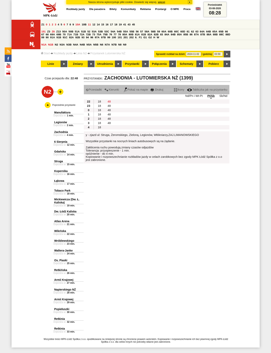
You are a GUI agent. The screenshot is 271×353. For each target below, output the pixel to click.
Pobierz (213, 63)
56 (137, 31)
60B (170, 31)
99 (108, 37)
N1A (44, 44)
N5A (89, 44)
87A (196, 34)
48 (109, 101)
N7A (107, 44)
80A (124, 34)
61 (188, 31)
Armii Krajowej (63, 279)
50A (64, 31)
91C (65, 37)
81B (143, 34)
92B (77, 37)
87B (202, 34)
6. (136, 37)
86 (191, 34)
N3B (69, 44)
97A (97, 37)
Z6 (53, 31)
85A (179, 34)
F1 (140, 37)
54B (119, 31)
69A (52, 34)
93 (82, 37)
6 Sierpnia (60, 141)
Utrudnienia (105, 63)
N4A (75, 44)
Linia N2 (81, 53)
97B (103, 37)
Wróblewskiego (64, 240)
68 (47, 34)
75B (105, 34)
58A (147, 31)
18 (115, 24)
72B (88, 34)
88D (227, 34)
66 (226, 31)
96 (91, 37)
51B (83, 31)
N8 (120, 44)
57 (141, 31)
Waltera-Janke (63, 250)
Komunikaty (128, 9)
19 (120, 24)
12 (93, 24)
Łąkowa (59, 180)
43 (129, 24)
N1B (50, 44)
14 (98, 24)
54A (113, 31)
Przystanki (132, 63)
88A (209, 34)
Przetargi (160, 9)
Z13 (58, 31)
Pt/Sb (211, 95)
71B (75, 34)
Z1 (43, 24)
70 (64, 34)
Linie (50, 63)
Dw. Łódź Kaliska (65, 211)
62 (192, 31)
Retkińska (60, 270)
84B (173, 34)
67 (42, 34)
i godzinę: (207, 54)
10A (77, 24)
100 (114, 37)
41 (124, 24)
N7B (114, 44)
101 (120, 37)
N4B (82, 44)
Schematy (186, 63)
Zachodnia (61, 132)
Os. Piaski (60, 260)
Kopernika (61, 171)
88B (215, 34)
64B (208, 31)
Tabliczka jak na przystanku (207, 89)
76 (110, 34)
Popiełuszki (61, 309)
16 (107, 24)
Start (45, 53)
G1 (145, 37)
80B (131, 34)
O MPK (175, 9)
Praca (187, 9)
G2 (150, 37)
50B (71, 31)
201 (125, 37)
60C (176, 31)
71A (69, 34)
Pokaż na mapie (136, 89)
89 (42, 37)
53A (94, 31)
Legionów (60, 122)
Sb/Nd (223, 95)
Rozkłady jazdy (63, 53)
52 (88, 31)
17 (111, 24)
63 (197, 31)
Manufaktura (62, 112)
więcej (161, 2)
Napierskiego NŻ (65, 289)
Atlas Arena (61, 221)
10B (84, 24)
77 (115, 34)
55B (132, 31)
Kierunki (112, 89)
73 (93, 34)
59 (158, 31)
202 (131, 37)
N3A (62, 44)
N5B (95, 44)
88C (221, 34)
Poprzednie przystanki (63, 105)
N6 (101, 44)
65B (221, 31)
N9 (124, 44)
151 (43, 31)
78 (119, 34)
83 (161, 34)
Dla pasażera (97, 9)
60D (182, 31)
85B (185, 34)
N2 (56, 44)
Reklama (145, 9)
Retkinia (59, 318)
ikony (179, 89)
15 (102, 24)
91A (52, 37)
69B (58, 34)
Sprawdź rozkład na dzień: (170, 54)
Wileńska (60, 231)
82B (156, 34)
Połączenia (159, 63)
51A (77, 31)
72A (82, 34)
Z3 (48, 31)
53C (106, 31)
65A (214, 31)
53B (100, 31)
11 (89, 24)
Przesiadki (94, 89)
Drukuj (157, 89)
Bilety (113, 9)
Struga (58, 161)
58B (153, 31)
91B (58, 37)
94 (87, 37)
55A (125, 31)
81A (137, 34)
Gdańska (60, 151)
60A (164, 31)
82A (150, 34)
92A (71, 37)
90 (47, 37)
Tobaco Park (62, 190)
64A (202, 31)
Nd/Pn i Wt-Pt (194, 95)
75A (99, 34)
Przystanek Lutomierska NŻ (107, 53)
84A (167, 34)
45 (133, 24)
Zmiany (78, 63)
